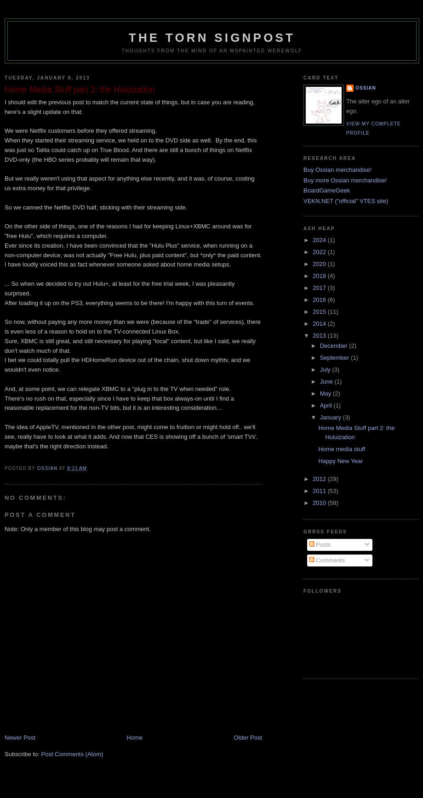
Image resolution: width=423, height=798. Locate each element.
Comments (327, 560)
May (326, 393)
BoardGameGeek (326, 190)
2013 (320, 335)
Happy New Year (340, 461)
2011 (320, 490)
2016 (320, 299)
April (327, 405)
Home (135, 737)
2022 (320, 252)
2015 (320, 311)
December (334, 345)
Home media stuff (341, 449)
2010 (320, 502)
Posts (320, 544)
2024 (320, 240)
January (331, 417)
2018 (320, 275)
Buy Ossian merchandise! (337, 169)
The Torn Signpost (212, 38)
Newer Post (20, 737)
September (335, 357)
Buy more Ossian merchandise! (345, 180)
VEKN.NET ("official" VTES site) (345, 201)
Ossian (365, 88)
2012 (320, 478)
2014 (320, 323)
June (327, 381)
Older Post (248, 737)
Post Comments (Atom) (72, 754)
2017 (320, 287)
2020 (320, 263)
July (326, 369)
